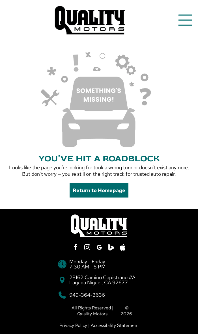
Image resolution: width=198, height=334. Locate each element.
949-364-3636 (87, 295)
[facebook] (75, 248)
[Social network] (110, 248)
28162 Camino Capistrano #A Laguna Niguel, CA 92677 (102, 280)
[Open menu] (185, 20)
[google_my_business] (99, 248)
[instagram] (87, 248)
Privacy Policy (73, 325)
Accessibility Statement (115, 325)
